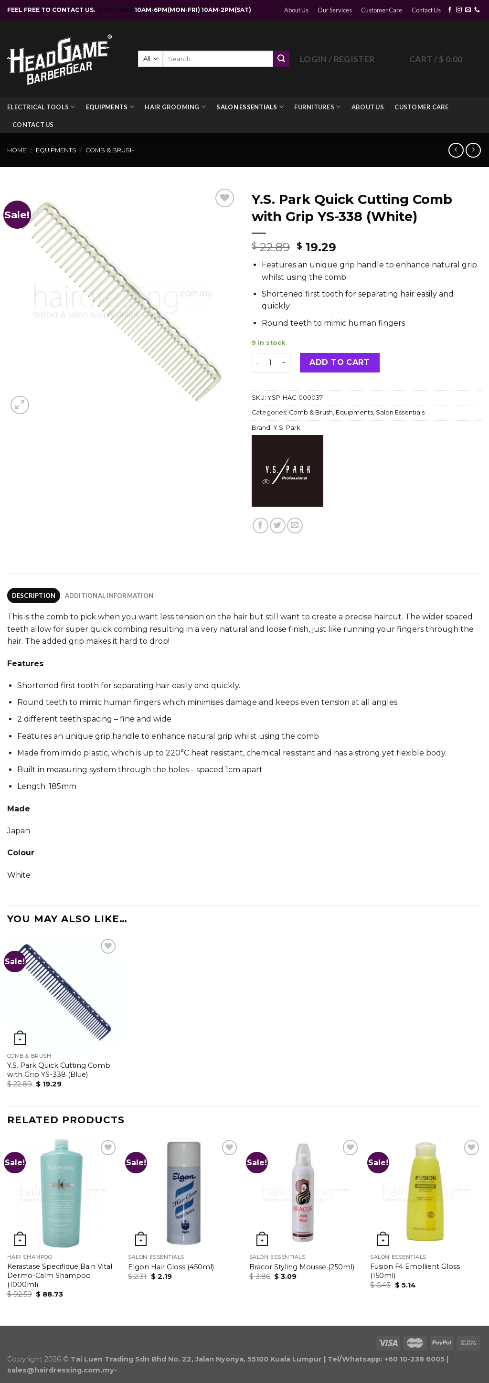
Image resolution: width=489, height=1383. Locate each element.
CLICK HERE (115, 9)
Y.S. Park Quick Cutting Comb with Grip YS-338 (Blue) (58, 1070)
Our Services (335, 10)
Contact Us (426, 10)
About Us (296, 10)
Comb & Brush (110, 150)
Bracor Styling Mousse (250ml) (301, 1267)
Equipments (110, 106)
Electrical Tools (41, 106)
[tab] (33, 595)
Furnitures (317, 106)
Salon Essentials (250, 106)
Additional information (109, 595)
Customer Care (381, 10)
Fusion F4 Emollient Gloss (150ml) (415, 1271)
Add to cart (339, 362)
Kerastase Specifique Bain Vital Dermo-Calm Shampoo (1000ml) (59, 1275)
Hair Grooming (175, 106)
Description (34, 595)
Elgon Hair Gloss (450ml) (171, 1267)
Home (16, 150)
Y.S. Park (286, 427)
